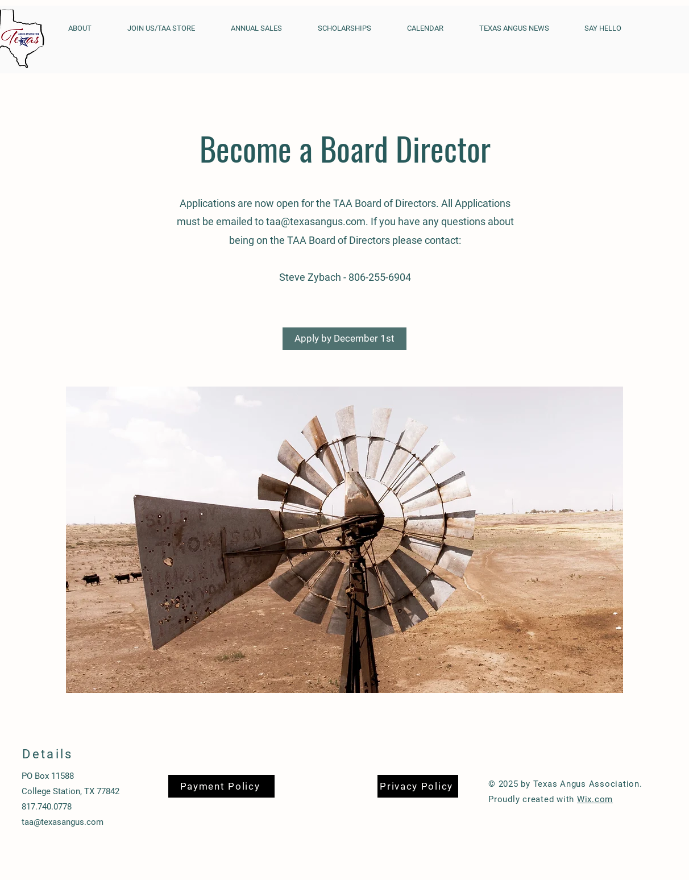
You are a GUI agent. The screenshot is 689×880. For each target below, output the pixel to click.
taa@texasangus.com (316, 221)
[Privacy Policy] (417, 786)
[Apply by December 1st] (344, 338)
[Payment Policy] (221, 786)
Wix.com (595, 799)
